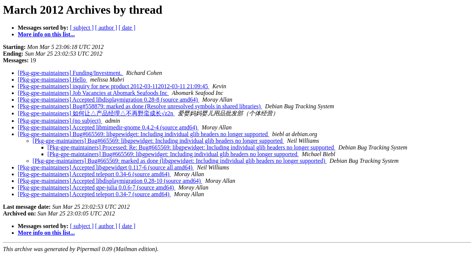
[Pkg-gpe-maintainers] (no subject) (60, 121)
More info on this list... (46, 34)
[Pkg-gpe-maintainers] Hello (52, 79)
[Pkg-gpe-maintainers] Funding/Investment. (70, 73)
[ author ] (106, 27)
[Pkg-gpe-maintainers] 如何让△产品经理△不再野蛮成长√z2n (96, 113)
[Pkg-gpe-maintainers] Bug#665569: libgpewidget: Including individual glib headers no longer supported (143, 134)
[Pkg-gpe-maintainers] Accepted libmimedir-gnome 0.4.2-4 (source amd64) (108, 127)
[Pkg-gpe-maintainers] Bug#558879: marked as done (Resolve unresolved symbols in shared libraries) (140, 106)
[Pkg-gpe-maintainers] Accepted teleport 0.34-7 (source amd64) (94, 194)
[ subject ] (82, 27)
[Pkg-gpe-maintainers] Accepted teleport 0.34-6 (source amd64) (94, 174)
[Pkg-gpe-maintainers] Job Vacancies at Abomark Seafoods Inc (93, 93)
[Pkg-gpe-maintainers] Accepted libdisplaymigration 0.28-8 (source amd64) (108, 99)
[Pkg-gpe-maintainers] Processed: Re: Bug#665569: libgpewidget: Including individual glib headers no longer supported (191, 147)
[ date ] (126, 27)
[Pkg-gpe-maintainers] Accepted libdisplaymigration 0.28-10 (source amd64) (110, 181)
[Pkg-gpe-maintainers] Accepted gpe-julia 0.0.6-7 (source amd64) (97, 187)
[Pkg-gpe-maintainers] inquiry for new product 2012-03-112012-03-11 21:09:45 (113, 86)
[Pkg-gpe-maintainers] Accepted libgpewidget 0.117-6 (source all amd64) (106, 167)
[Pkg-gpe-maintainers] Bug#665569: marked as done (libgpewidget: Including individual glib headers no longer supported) (180, 161)
